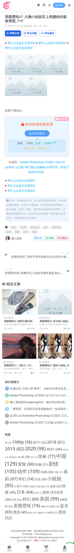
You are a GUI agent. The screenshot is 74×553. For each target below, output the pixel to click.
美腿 (17, 231)
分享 (38, 238)
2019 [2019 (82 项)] (14, 449)
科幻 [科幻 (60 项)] (31, 499)
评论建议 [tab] (47, 33)
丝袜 (13, 227)
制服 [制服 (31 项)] (41, 464)
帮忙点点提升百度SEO (21, 43)
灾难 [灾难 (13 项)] (38, 493)
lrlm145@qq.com (43, 534)
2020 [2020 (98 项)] (35, 448)
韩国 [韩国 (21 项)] (53, 512)
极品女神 (35, 227)
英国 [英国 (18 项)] (54, 506)
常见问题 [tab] (30, 33)
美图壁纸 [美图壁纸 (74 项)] (27, 505)
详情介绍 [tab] (13, 33)
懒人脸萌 (13, 238)
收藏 (49, 238)
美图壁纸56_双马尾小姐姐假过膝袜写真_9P (54, 322)
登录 (59, 5)
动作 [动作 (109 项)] (28, 471)
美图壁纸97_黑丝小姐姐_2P (54, 365)
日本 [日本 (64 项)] (25, 492)
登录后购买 (37, 133)
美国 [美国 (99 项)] (49, 498)
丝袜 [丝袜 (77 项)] (47, 456)
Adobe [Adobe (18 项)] (15, 457)
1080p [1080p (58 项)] (22, 442)
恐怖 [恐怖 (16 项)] (45, 486)
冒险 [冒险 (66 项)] (26, 464)
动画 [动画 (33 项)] (46, 472)
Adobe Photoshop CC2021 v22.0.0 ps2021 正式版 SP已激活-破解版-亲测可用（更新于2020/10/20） (37, 167)
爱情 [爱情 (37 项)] (49, 492)
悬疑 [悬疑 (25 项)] (55, 486)
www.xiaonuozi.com (53, 537)
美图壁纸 (28, 25)
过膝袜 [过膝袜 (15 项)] (42, 512)
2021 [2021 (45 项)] (54, 449)
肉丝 (25, 231)
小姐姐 (23, 227)
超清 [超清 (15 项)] (32, 512)
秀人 (46, 227)
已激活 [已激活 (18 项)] (34, 486)
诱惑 (34, 231)
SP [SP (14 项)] (34, 457)
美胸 (8, 231)
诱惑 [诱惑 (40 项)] (20, 512)
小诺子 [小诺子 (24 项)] (21, 486)
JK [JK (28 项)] (25, 457)
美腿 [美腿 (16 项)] (45, 506)
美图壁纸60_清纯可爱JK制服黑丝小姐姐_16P (18, 322)
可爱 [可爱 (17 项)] (58, 472)
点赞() (62, 238)
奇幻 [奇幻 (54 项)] (26, 478)
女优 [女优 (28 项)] (41, 479)
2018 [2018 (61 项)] (56, 442)
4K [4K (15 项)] (8, 442)
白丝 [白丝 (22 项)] (16, 499)
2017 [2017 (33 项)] (39, 442)
